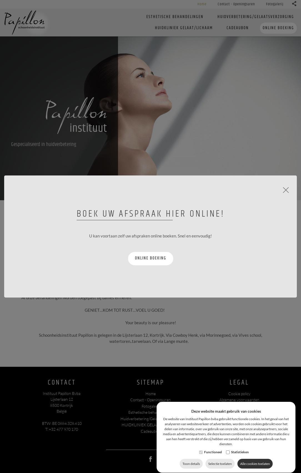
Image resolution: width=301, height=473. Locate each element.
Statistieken (240, 463)
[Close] (286, 189)
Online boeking (150, 258)
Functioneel (213, 463)
